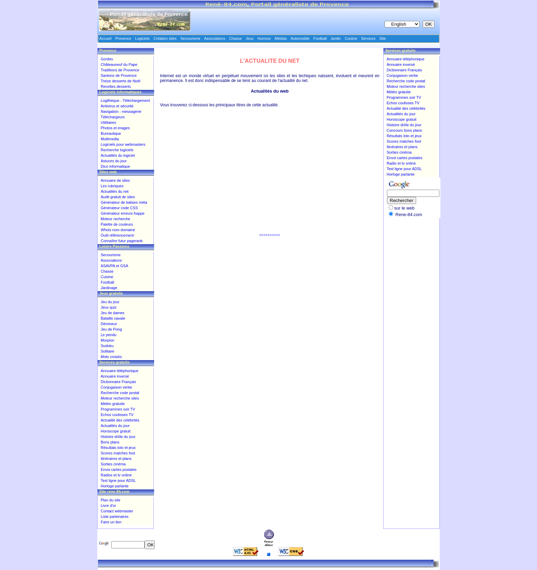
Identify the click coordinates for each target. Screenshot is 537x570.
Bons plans (110, 442)
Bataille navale (113, 318)
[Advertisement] (269, 177)
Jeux (249, 38)
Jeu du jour (110, 302)
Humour (264, 38)
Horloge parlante (114, 486)
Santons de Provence (119, 75)
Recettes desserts (116, 86)
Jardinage (109, 288)
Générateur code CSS (119, 208)
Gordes (107, 59)
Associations (111, 260)
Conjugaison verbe (116, 387)
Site (382, 38)
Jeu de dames (112, 313)
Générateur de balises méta (124, 202)
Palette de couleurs (117, 224)
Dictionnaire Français (118, 382)
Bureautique (111, 133)
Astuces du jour (114, 161)
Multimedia (110, 139)
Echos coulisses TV (117, 415)
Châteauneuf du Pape (119, 64)
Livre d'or (108, 505)
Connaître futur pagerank (121, 241)
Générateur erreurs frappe (123, 213)
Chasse (107, 271)
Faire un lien (111, 522)
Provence (123, 38)
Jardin (335, 38)
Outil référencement (117, 235)
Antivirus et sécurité (117, 106)
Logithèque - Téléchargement (125, 100)
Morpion (107, 340)
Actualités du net (114, 191)
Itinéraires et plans (116, 458)
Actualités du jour (115, 426)
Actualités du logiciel (118, 155)
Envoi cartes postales (119, 469)
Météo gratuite (113, 404)
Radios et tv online (116, 475)
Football (107, 282)
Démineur (109, 324)
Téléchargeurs (113, 117)
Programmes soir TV (118, 409)
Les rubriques (112, 186)
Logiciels (142, 38)
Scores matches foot (118, 453)
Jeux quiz (108, 307)
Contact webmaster (117, 511)
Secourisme (111, 255)
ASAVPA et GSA (114, 266)
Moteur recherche (115, 219)
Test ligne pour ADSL (118, 480)
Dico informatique (115, 166)
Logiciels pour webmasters (123, 144)
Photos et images (115, 128)
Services (368, 38)
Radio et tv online (401, 163)
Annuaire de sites (115, 180)
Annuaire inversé (115, 376)
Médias (281, 38)
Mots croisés (111, 357)
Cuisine (107, 277)
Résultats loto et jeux (118, 448)
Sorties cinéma (113, 464)
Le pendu (108, 335)
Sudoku (107, 346)
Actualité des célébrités (120, 420)
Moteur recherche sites (120, 398)
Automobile (300, 38)
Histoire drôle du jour (118, 437)
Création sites (164, 38)
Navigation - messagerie (121, 111)
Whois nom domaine (118, 230)
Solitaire (107, 351)
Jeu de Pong (111, 329)
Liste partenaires (114, 516)
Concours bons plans (404, 130)
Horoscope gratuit (115, 431)
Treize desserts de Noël (120, 81)
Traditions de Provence (120, 70)
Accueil (105, 38)
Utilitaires (108, 122)
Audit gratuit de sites (118, 197)
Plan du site (110, 500)
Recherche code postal (120, 393)
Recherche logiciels (117, 150)
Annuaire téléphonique (119, 371)
